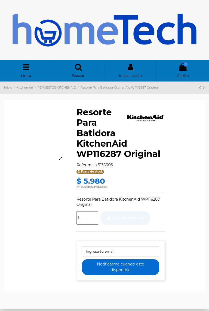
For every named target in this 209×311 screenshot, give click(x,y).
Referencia (86, 166)
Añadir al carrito (125, 218)
